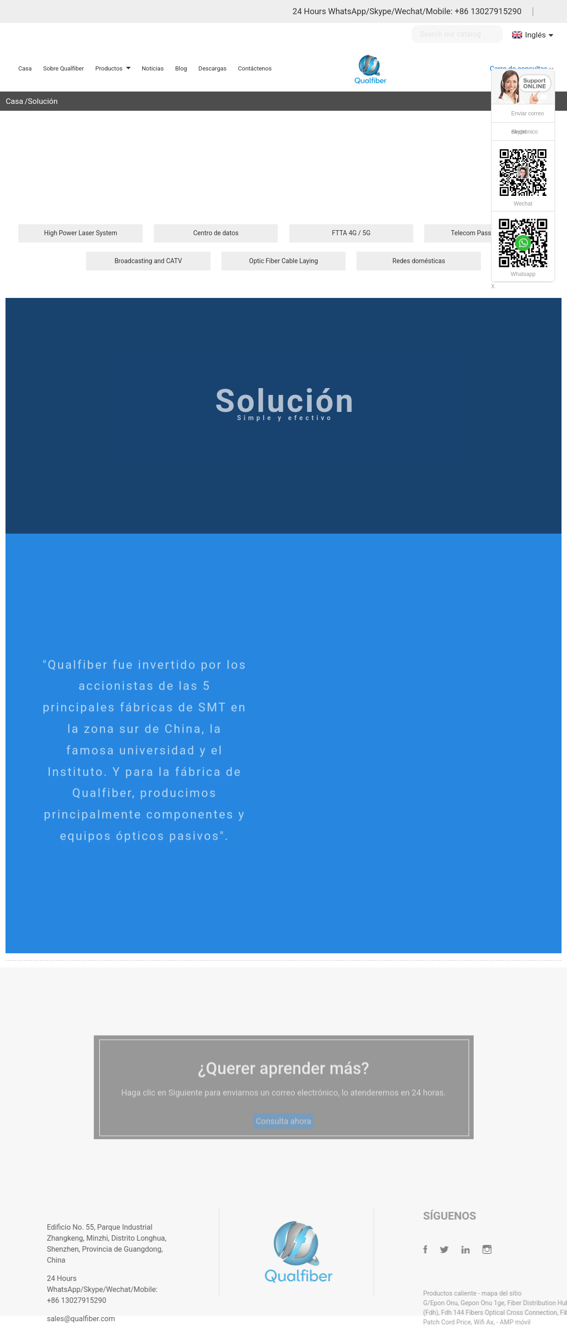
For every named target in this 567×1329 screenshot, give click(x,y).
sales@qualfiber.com (99, 1318)
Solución (43, 101)
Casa (14, 101)
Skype (518, 132)
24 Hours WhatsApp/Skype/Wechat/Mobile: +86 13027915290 (406, 11)
